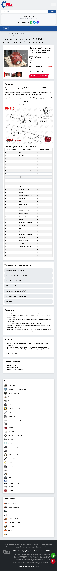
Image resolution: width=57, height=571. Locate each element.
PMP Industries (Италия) (36, 66)
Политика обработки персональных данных (28, 566)
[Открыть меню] (53, 4)
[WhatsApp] (31, 22)
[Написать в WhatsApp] (53, 555)
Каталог (15, 550)
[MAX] (37, 22)
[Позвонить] (53, 561)
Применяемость (10, 499)
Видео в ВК (45, 550)
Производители (31, 550)
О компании (31, 551)
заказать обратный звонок (22, 315)
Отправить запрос (39, 76)
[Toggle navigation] (6, 28)
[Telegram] (34, 22)
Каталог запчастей (10, 381)
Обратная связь (39, 551)
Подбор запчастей (22, 550)
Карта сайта (39, 550)
